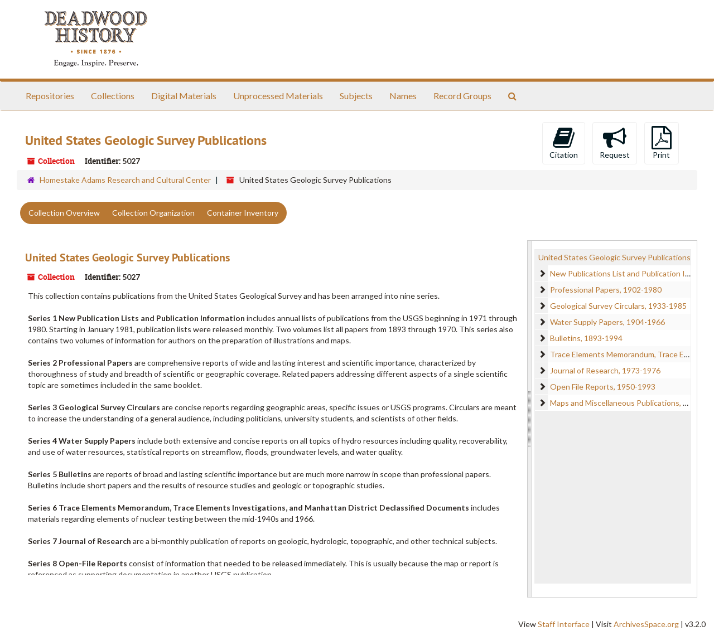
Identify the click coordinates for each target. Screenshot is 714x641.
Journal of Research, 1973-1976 (605, 370)
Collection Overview (64, 212)
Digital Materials (183, 95)
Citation (563, 142)
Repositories (50, 95)
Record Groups (462, 95)
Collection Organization (153, 212)
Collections (112, 95)
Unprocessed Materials (278, 95)
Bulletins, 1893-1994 (586, 338)
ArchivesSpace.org (646, 624)
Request (615, 142)
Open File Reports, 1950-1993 (602, 386)
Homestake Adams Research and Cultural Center (125, 179)
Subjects (356, 95)
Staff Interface (564, 624)
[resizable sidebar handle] (530, 419)
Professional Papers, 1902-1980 (606, 289)
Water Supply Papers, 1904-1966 (607, 322)
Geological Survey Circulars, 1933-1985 (618, 305)
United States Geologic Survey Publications (127, 257)
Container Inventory (242, 212)
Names (403, 95)
